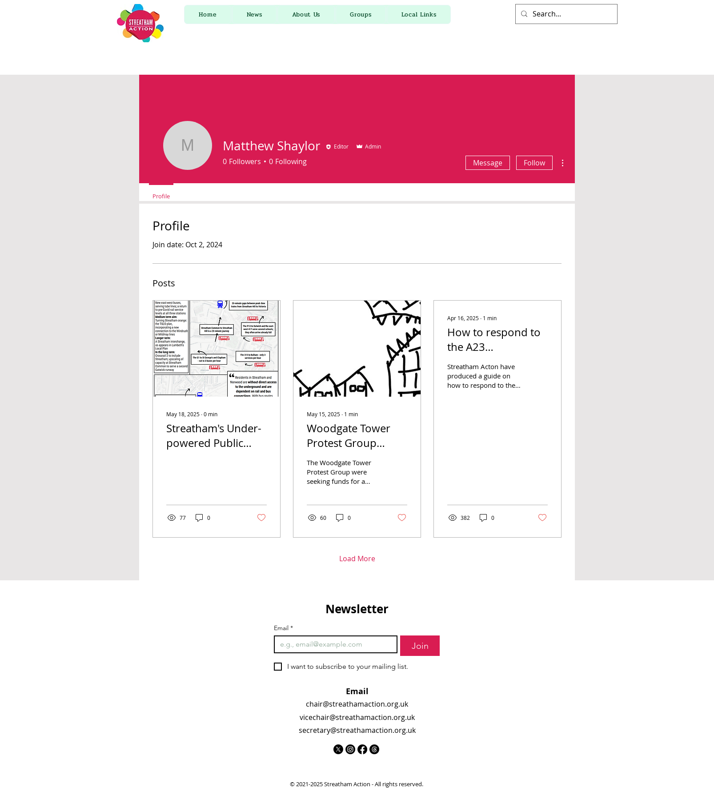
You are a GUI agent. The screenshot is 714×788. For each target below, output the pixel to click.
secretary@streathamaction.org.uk (357, 730)
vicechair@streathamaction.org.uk (357, 717)
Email (283, 628)
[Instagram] (350, 749)
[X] (338, 749)
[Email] (333, 644)
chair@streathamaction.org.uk (357, 704)
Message (487, 163)
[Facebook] (362, 749)
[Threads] (374, 749)
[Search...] (565, 14)
